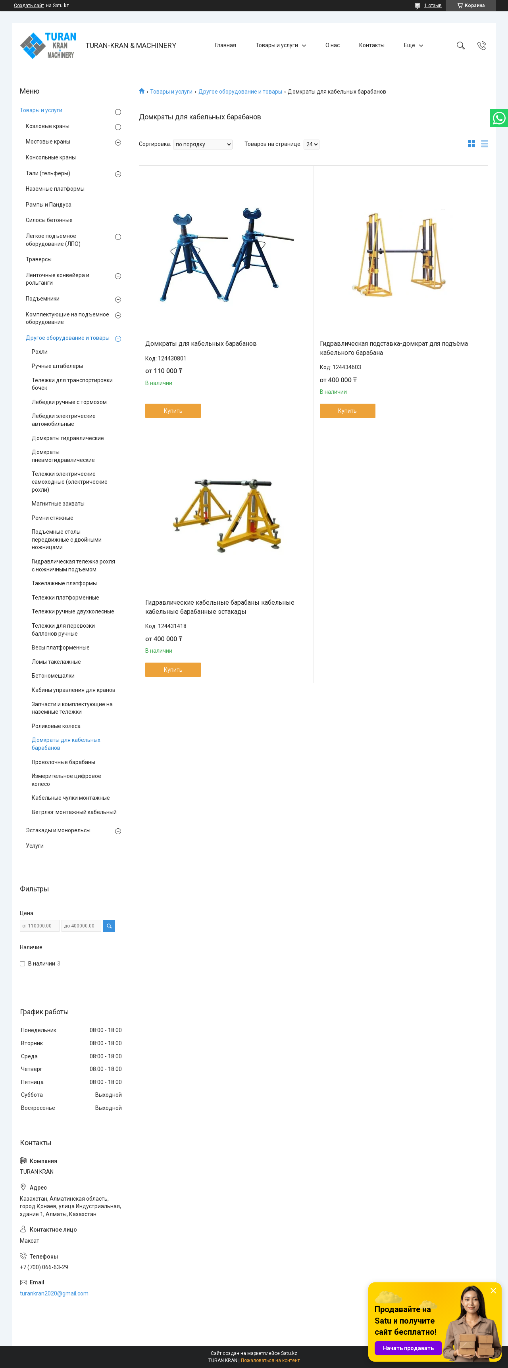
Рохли (40, 352)
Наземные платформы (55, 189)
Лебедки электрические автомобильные (64, 420)
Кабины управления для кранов (73, 690)
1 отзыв (433, 5)
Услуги (35, 846)
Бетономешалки (53, 676)
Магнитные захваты (58, 503)
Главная (225, 45)
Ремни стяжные (52, 518)
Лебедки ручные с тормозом (69, 402)
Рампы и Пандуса (48, 204)
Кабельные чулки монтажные (71, 798)
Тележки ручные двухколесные (73, 611)
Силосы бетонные (49, 220)
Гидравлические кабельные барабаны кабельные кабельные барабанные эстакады (219, 607)
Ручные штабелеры (57, 366)
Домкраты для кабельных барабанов (201, 343)
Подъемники (43, 298)
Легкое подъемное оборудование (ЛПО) (53, 240)
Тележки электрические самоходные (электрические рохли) (70, 481)
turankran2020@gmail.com (54, 1293)
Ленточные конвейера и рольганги (57, 279)
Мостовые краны (48, 141)
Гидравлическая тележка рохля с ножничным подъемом (73, 565)
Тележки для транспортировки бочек (72, 384)
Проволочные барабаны (63, 762)
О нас (332, 45)
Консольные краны (51, 157)
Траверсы (39, 259)
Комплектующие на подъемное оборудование (67, 318)
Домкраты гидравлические (68, 438)
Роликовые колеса (56, 726)
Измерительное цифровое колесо (66, 780)
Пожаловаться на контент (270, 1360)
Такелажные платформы (64, 583)
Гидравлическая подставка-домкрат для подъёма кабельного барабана (394, 348)
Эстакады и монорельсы (58, 830)
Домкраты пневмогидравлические (63, 456)
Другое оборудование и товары (240, 91)
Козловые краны (47, 126)
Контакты (372, 45)
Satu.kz (289, 1353)
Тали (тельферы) (48, 173)
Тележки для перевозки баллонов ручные (63, 630)
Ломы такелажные (56, 662)
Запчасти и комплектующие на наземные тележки (72, 708)
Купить (173, 411)
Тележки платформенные (65, 597)
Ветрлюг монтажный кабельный (74, 812)
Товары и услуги (277, 45)
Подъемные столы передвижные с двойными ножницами (67, 539)
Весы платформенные (61, 647)
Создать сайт (29, 5)
